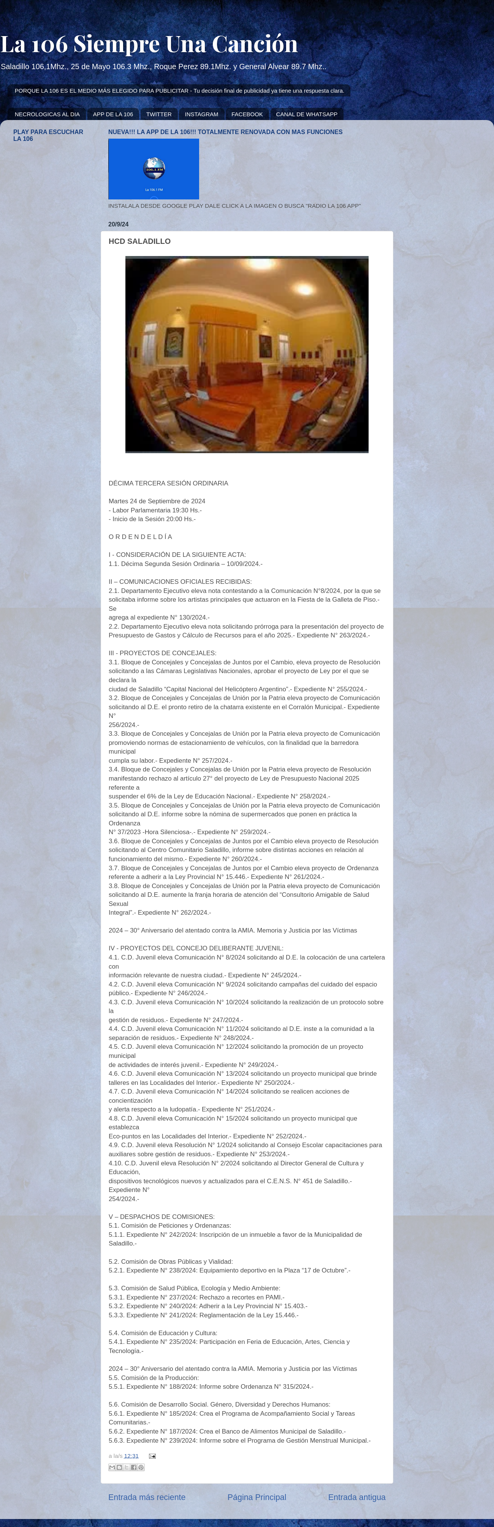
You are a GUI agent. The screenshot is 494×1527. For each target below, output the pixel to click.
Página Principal (257, 1497)
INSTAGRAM (201, 114)
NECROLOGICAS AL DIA (47, 114)
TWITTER (159, 114)
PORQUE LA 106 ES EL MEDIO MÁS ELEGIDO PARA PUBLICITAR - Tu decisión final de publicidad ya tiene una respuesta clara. (180, 90)
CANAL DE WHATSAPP (307, 114)
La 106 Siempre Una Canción (149, 42)
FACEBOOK (247, 114)
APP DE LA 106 (113, 114)
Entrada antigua (357, 1497)
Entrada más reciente (146, 1497)
